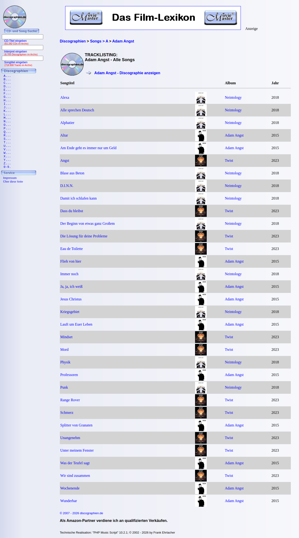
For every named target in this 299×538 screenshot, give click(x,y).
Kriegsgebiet (69, 312)
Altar (64, 135)
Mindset (66, 337)
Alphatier (67, 123)
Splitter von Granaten (76, 425)
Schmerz (66, 413)
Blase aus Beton (72, 173)
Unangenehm (70, 438)
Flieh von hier (70, 261)
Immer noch (69, 274)
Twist (229, 160)
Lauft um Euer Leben (76, 324)
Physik (65, 362)
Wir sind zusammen (75, 476)
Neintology (233, 97)
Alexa (64, 97)
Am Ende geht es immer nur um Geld (88, 148)
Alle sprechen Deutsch (77, 110)
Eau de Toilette (71, 249)
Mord (64, 350)
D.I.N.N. (66, 186)
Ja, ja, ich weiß (71, 286)
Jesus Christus (71, 299)
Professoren (69, 375)
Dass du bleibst (71, 211)
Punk (64, 387)
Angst (64, 160)
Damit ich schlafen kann (78, 198)
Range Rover (70, 400)
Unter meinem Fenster (77, 450)
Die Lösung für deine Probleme (83, 236)
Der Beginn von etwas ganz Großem (87, 223)
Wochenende (69, 488)
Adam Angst (234, 135)
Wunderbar (68, 501)
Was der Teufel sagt (75, 463)
